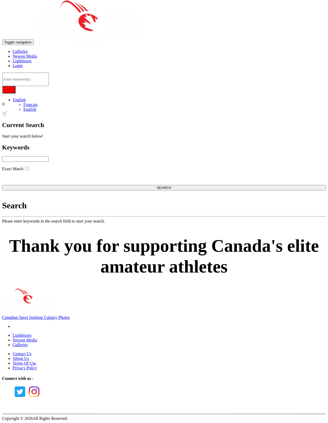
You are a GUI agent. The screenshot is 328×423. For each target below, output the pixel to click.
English (19, 100)
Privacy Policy (25, 368)
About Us (21, 358)
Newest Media (25, 56)
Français (30, 104)
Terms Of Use (24, 363)
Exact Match (12, 169)
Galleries (20, 51)
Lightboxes (22, 61)
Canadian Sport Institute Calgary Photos (36, 317)
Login (18, 65)
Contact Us (22, 353)
